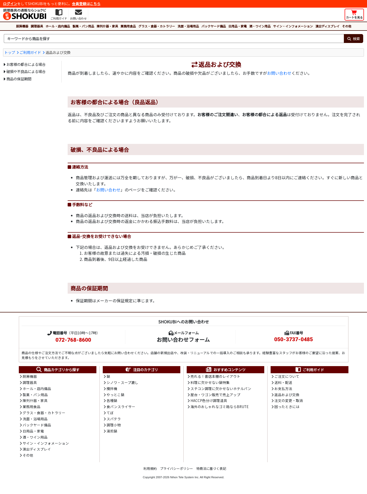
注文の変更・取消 (288, 401)
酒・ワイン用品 (260, 26)
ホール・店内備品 (58, 26)
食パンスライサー (121, 407)
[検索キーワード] (174, 38)
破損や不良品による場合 (26, 71)
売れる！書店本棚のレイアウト (215, 376)
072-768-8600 (73, 340)
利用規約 (150, 470)
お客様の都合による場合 (26, 64)
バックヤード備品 (213, 26)
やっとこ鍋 (115, 395)
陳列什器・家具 (107, 26)
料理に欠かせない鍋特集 (210, 383)
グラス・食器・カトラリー (156, 26)
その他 (346, 26)
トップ (9, 52)
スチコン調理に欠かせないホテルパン (220, 389)
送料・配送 (283, 383)
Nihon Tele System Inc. (184, 479)
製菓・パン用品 (83, 26)
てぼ (110, 414)
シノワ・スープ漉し (122, 383)
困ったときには (286, 407)
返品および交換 (286, 395)
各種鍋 (112, 401)
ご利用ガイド (30, 52)
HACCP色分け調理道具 (208, 401)
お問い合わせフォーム (183, 339)
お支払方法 (283, 389)
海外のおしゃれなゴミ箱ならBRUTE (219, 407)
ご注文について (286, 376)
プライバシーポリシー (176, 470)
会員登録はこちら (86, 3)
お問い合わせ (279, 73)
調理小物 (114, 426)
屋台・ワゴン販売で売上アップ (215, 395)
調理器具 (37, 26)
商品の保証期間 (18, 78)
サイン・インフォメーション (293, 26)
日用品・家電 (237, 26)
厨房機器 (22, 26)
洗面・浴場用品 (188, 26)
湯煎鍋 (112, 432)
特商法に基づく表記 (211, 470)
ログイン (10, 3)
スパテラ (114, 420)
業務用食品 (128, 26)
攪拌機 (112, 389)
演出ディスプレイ (327, 26)
